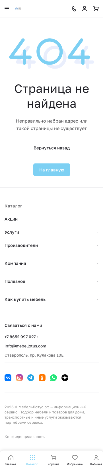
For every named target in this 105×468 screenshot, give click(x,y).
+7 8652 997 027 (20, 336)
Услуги (12, 232)
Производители (21, 245)
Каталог (13, 205)
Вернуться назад (52, 147)
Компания (15, 263)
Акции (11, 218)
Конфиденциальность (25, 436)
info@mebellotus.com (25, 345)
